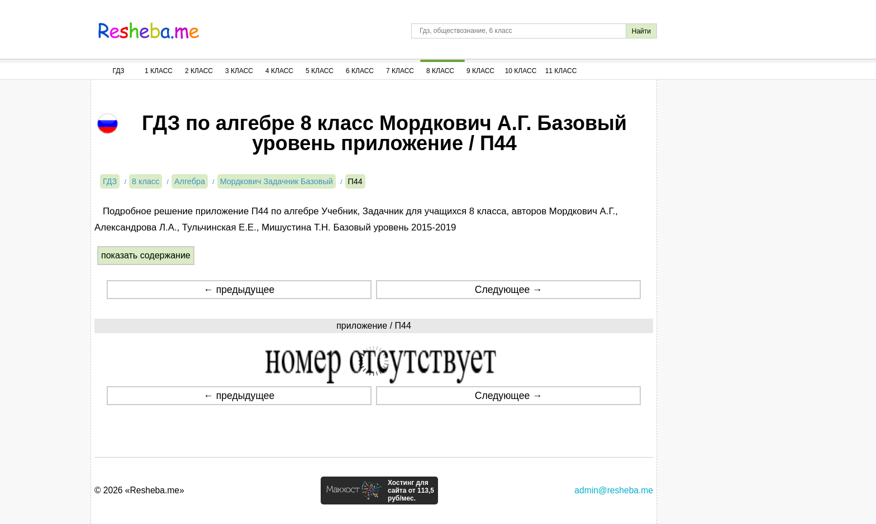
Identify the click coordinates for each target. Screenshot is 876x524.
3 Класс (239, 71)
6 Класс (360, 71)
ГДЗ (118, 71)
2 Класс (199, 71)
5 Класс (320, 71)
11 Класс (561, 71)
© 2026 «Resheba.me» (139, 490)
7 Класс (400, 71)
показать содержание (146, 255)
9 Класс (480, 71)
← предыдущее (238, 289)
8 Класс (440, 71)
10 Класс (521, 71)
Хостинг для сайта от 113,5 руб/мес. (411, 490)
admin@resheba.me (613, 490)
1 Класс (159, 71)
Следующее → (508, 289)
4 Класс (279, 71)
